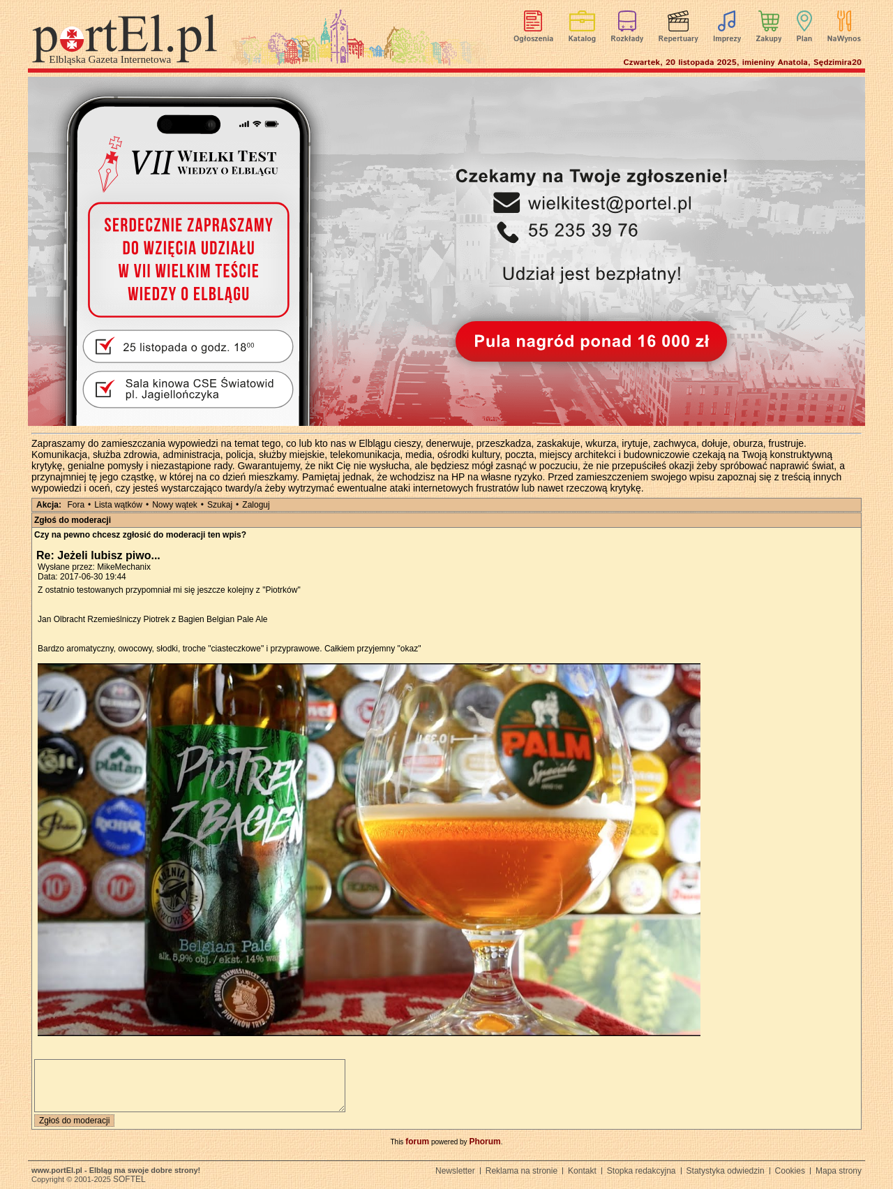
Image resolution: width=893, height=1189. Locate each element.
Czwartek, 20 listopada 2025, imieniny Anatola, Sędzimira (742, 62)
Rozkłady (626, 39)
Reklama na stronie (521, 1171)
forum (417, 1141)
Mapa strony (839, 1171)
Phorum (484, 1141)
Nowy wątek (174, 505)
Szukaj (219, 505)
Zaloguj (255, 505)
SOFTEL (129, 1179)
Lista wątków (118, 505)
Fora (75, 505)
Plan (805, 39)
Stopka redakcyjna (641, 1171)
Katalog (582, 39)
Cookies (790, 1171)
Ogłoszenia (533, 39)
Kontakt (582, 1171)
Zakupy (768, 39)
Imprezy (727, 39)
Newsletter (455, 1171)
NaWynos (844, 39)
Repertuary (678, 39)
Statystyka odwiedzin (725, 1171)
